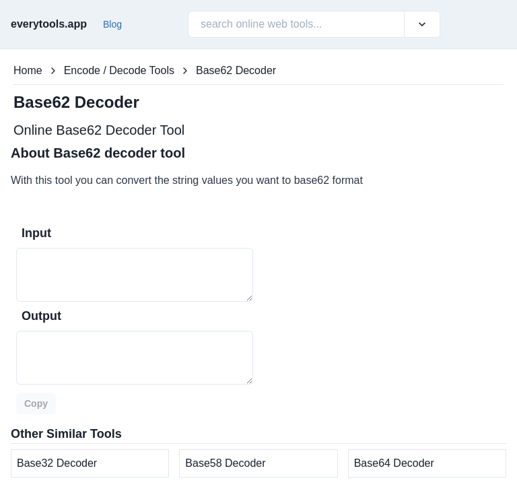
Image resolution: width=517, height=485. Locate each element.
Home (27, 70)
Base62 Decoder (236, 70)
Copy (36, 403)
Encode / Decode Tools (119, 70)
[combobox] (202, 24)
